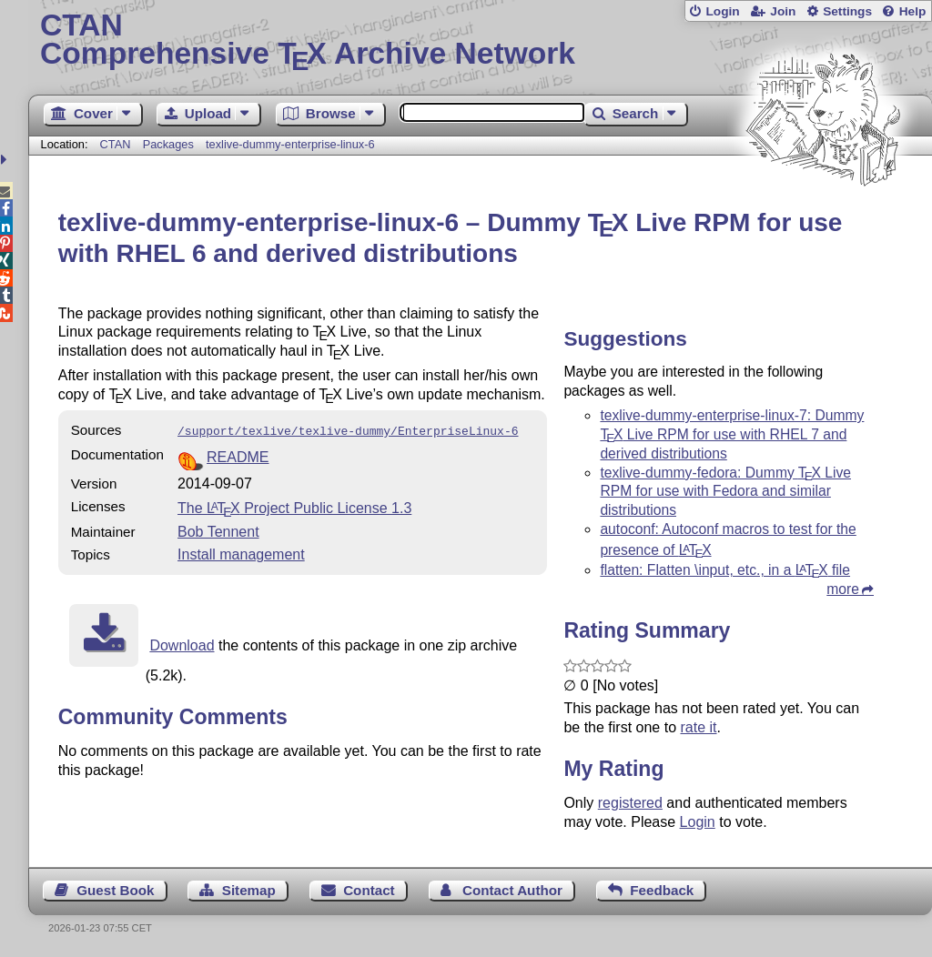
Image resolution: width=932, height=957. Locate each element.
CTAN (115, 144)
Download (181, 643)
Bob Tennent (218, 530)
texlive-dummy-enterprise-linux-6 (290, 144)
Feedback (662, 890)
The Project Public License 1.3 (294, 506)
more (842, 589)
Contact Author (512, 890)
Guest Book (115, 890)
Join (782, 11)
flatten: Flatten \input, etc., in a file (725, 570)
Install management (241, 552)
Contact (369, 890)
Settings (847, 11)
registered (630, 803)
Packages (170, 144)
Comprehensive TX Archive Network (480, 41)
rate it (698, 727)
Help (913, 11)
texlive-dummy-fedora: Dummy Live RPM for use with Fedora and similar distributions (725, 492)
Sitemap (249, 890)
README (237, 455)
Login (722, 11)
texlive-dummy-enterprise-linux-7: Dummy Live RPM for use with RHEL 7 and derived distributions (732, 434)
